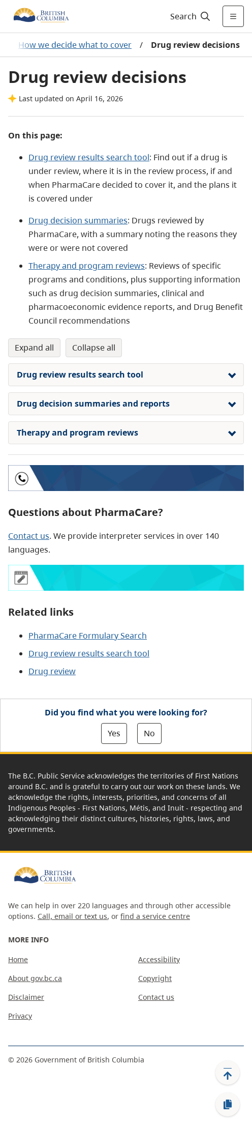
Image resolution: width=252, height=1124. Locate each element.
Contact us (28, 535)
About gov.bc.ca (35, 978)
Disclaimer (26, 997)
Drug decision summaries (78, 220)
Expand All (34, 347)
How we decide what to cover (75, 44)
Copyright (155, 978)
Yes (114, 733)
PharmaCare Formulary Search (87, 635)
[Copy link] (227, 1104)
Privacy (20, 1016)
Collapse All (93, 347)
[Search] (188, 16)
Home (18, 959)
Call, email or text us (72, 916)
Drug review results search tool (88, 157)
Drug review (52, 671)
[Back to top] (227, 1072)
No (149, 733)
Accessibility (159, 959)
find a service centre (155, 916)
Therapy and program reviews (86, 265)
